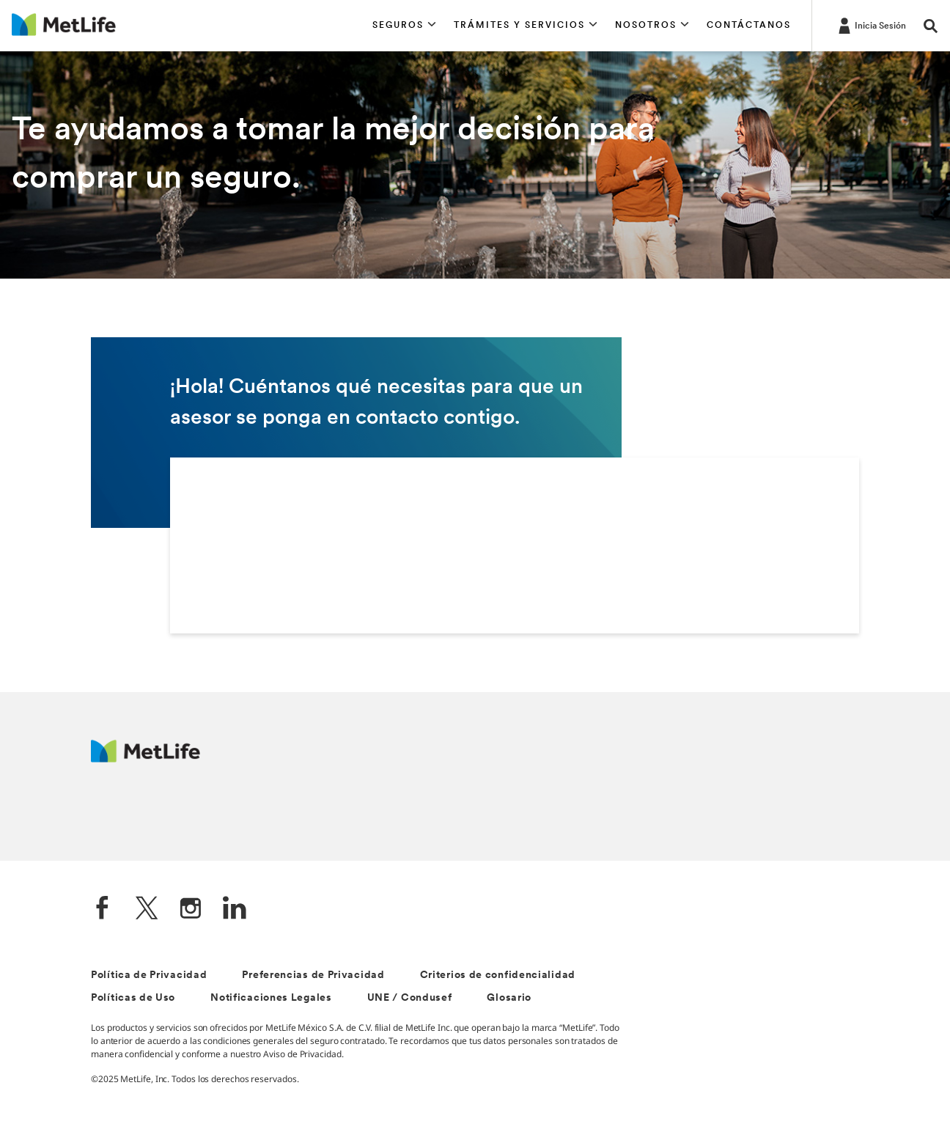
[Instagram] (190, 909)
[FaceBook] (102, 909)
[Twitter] (146, 909)
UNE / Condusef (409, 998)
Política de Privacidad (149, 975)
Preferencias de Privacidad (313, 975)
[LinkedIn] (234, 909)
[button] (404, 25)
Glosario (509, 998)
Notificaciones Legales (270, 998)
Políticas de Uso (133, 998)
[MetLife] (145, 758)
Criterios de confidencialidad (497, 975)
